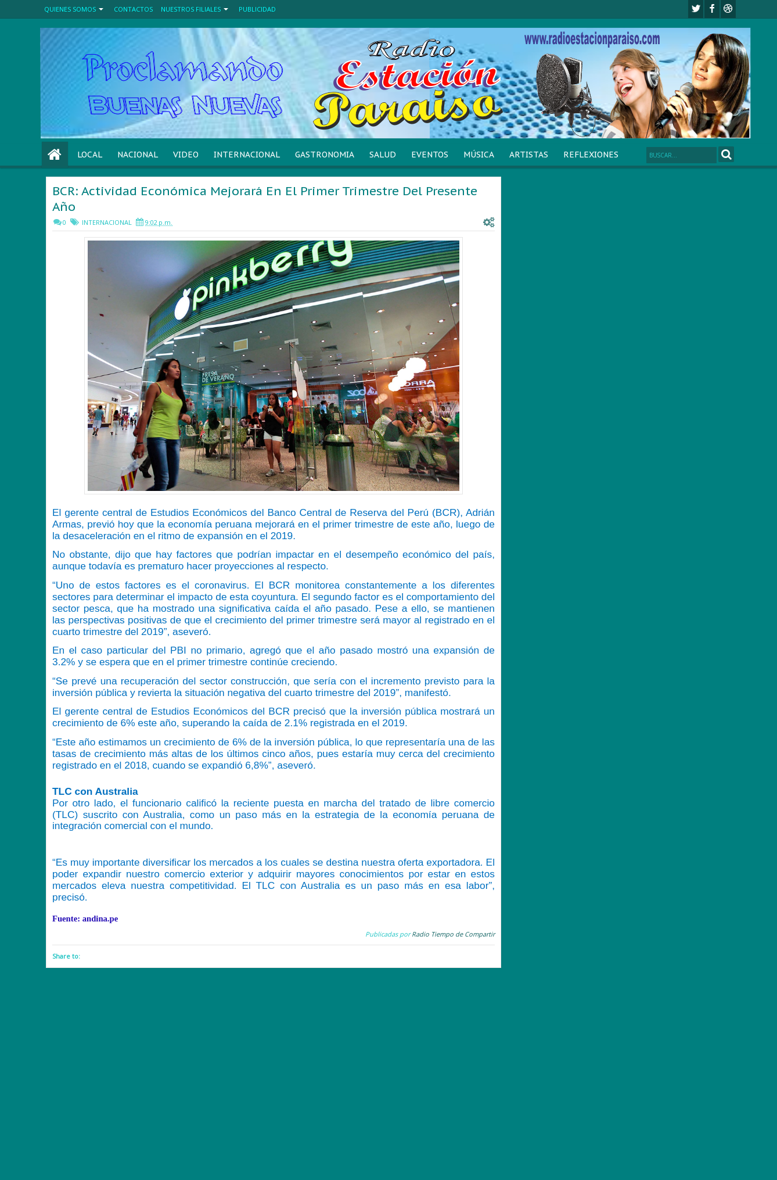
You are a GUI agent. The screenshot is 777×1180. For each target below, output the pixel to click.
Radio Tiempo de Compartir (453, 934)
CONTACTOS (133, 9)
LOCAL (89, 154)
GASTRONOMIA (324, 154)
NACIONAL (137, 154)
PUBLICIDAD (257, 9)
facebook (712, 9)
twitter (695, 9)
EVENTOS (429, 154)
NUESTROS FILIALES (191, 9)
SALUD (382, 154)
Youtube (728, 9)
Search (726, 154)
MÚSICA (478, 154)
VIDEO (186, 154)
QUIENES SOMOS (70, 9)
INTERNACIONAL (247, 154)
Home (55, 155)
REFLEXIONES (590, 154)
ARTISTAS (528, 154)
